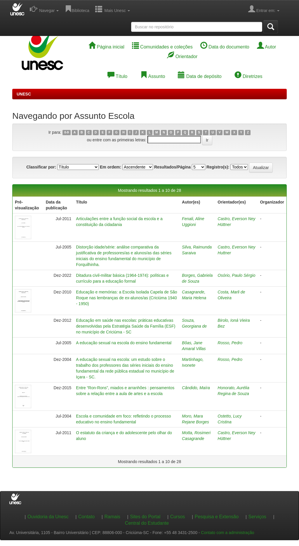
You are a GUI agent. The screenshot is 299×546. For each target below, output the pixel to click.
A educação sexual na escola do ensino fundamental (123, 342)
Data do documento (224, 46)
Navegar (44, 9)
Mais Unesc (112, 9)
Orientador (182, 56)
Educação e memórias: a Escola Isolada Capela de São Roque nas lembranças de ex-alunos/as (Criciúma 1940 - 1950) (126, 298)
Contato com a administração (227, 532)
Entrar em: (263, 9)
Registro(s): (218, 167)
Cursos (177, 516)
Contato (86, 516)
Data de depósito (199, 76)
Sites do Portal (145, 516)
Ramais (112, 516)
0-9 (66, 132)
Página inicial (106, 46)
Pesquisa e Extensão (217, 516)
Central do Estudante (147, 523)
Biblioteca (77, 9)
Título (117, 76)
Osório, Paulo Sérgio (236, 275)
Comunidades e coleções (162, 46)
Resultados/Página (172, 167)
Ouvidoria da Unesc (48, 516)
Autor (266, 46)
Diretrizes (248, 76)
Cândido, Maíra (196, 387)
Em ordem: (110, 167)
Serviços (257, 516)
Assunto (152, 76)
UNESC (24, 94)
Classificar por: (41, 167)
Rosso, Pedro (230, 342)
